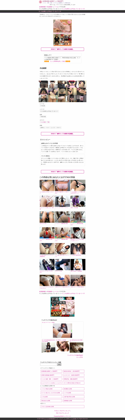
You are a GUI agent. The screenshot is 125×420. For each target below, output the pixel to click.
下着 (48, 122)
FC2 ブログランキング (62, 413)
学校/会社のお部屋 (45, 400)
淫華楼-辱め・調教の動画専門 (70, 379)
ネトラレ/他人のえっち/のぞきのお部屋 (50, 392)
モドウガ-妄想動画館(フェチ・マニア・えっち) (56, 418)
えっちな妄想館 (72, 418)
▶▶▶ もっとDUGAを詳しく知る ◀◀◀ (57, 61)
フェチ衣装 (43, 122)
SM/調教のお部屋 (68, 388)
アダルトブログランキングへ (62, 411)
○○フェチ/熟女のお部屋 (46, 388)
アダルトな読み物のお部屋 (47, 406)
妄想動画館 (42, 7)
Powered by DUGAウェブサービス (62, 416)
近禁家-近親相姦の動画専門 (47, 375)
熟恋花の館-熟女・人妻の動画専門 (72, 371)
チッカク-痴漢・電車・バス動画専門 (49, 379)
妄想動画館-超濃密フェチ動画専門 (53, 1)
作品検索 (49, 7)
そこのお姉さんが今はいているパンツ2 (73, 8)
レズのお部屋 (44, 396)
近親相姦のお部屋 (68, 400)
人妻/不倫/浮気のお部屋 (69, 396)
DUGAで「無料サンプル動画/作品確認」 (62, 49)
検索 (59, 364)
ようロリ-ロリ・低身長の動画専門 (72, 375)
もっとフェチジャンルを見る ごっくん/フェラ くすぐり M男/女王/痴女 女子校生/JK (60, 383)
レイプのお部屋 (67, 392)
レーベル (55, 7)
